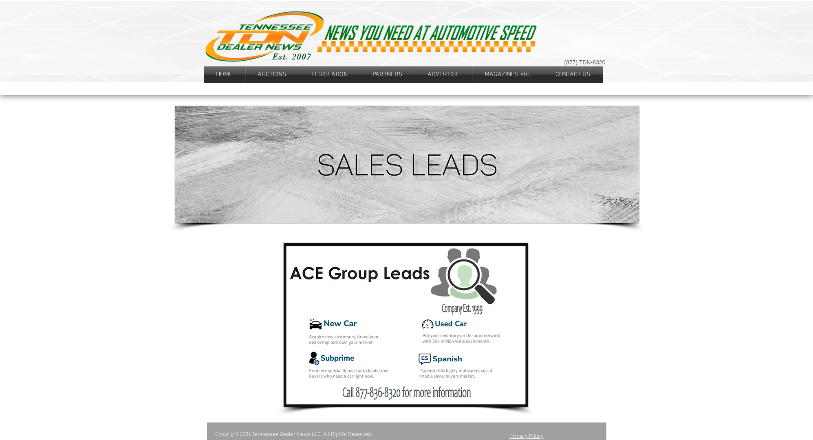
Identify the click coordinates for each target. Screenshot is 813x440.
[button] (329, 74)
